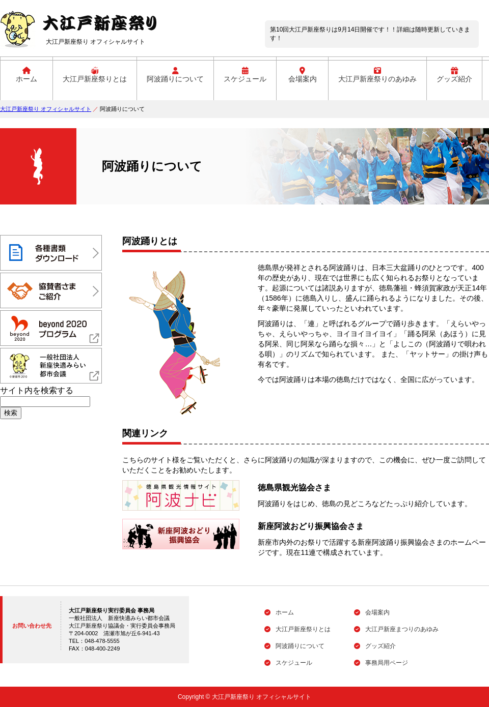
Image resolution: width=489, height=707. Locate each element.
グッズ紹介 (454, 75)
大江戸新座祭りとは (95, 75)
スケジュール (245, 75)
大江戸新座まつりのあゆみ (396, 629)
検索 (10, 413)
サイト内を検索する (36, 390)
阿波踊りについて (175, 75)
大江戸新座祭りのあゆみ (377, 75)
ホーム (26, 75)
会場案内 (302, 75)
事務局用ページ (381, 662)
